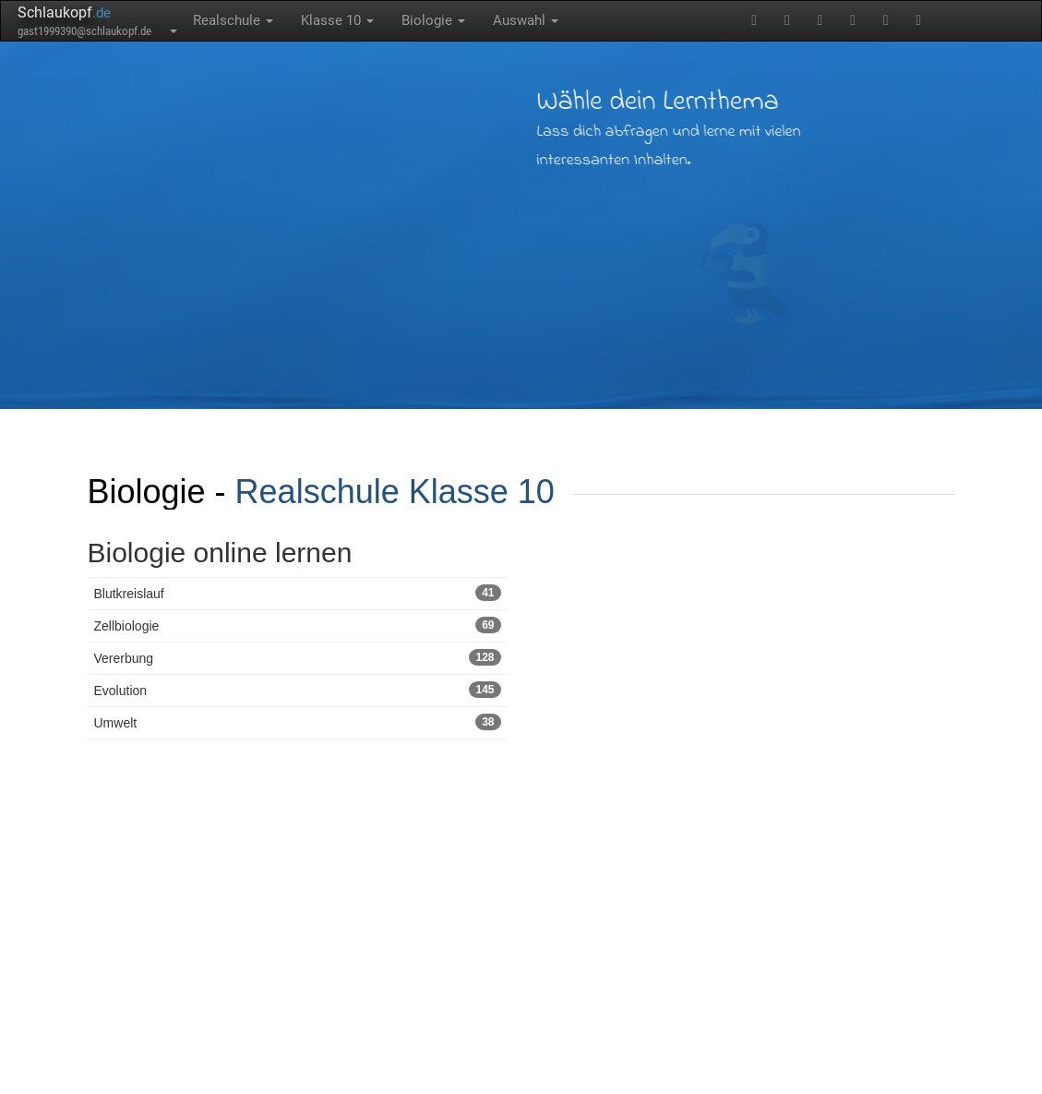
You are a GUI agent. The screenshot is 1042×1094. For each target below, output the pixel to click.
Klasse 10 (337, 20)
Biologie (433, 20)
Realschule (233, 20)
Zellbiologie (297, 625)
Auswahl (525, 20)
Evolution (297, 689)
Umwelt (297, 722)
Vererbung (297, 657)
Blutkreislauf (297, 592)
